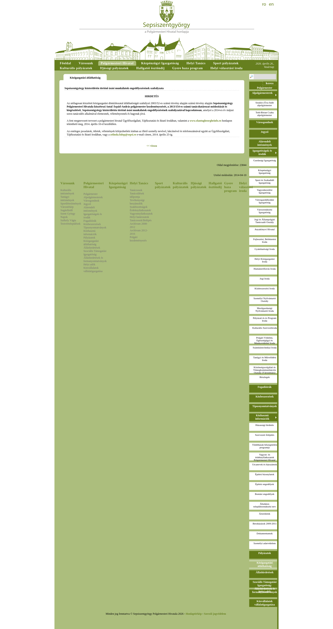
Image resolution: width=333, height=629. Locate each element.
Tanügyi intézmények (67, 198)
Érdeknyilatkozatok (140, 210)
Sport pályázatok (163, 185)
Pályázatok (89, 237)
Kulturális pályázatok (180, 185)
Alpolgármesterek (93, 197)
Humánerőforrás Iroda (265, 268)
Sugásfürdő (67, 210)
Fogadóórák (89, 220)
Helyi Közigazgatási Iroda (265, 260)
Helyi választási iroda (246, 187)
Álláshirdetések (91, 247)
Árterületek (264, 513)
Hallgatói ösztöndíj (215, 185)
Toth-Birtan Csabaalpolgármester (264, 113)
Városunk (68, 183)
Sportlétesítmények (71, 203)
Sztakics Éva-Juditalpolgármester (264, 104)
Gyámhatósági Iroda (265, 249)
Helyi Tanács (139, 183)
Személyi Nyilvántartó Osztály (264, 299)
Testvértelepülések (70, 223)
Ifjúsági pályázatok (198, 185)
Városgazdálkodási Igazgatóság (264, 201)
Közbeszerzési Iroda (265, 288)
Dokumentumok (265, 533)
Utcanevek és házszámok (264, 464)
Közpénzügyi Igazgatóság (118, 185)
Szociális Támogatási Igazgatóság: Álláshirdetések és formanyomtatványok (94, 256)
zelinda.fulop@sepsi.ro (123, 134)
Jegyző (87, 204)
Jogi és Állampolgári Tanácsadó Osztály (264, 220)
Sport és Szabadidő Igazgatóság (264, 181)
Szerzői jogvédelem (215, 613)
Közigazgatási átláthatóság (91, 242)
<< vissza (152, 145)
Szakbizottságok (138, 206)
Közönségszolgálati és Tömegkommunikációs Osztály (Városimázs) (264, 370)
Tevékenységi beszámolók (137, 202)
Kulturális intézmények (67, 192)
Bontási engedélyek (264, 494)
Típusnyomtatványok (94, 227)
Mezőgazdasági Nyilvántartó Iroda (264, 309)
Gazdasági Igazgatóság (264, 160)
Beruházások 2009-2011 (265, 523)
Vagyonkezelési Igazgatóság (264, 191)
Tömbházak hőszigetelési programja (264, 446)
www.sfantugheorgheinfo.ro (205, 120)
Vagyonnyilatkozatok (141, 213)
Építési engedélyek (264, 484)
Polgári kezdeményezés (138, 239)
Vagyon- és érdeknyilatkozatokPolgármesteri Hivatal (264, 457)
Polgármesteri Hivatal (93, 185)
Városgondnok (91, 200)
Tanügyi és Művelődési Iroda (264, 358)
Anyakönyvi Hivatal (265, 229)
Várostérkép (67, 206)
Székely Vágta (68, 220)
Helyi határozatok (139, 217)
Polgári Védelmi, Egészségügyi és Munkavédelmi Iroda (264, 340)
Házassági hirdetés (264, 425)
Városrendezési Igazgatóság (264, 211)
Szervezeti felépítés (264, 435)
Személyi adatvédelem (264, 543)
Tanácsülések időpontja (137, 195)
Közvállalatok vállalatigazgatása (92, 269)
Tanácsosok (136, 190)
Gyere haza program (230, 187)
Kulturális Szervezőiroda (264, 327)
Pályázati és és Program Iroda (264, 319)
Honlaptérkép (194, 613)
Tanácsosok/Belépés (140, 220)
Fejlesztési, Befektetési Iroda (264, 240)
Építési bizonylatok (264, 474)
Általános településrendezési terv (264, 505)
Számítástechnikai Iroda (265, 347)
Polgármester (90, 193)
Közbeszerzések (92, 224)
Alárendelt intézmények (90, 209)
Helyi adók (89, 264)
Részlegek (264, 377)
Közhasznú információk (90, 232)
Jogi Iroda (265, 278)
